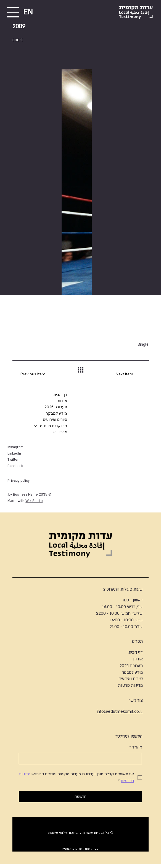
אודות (138, 659)
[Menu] (13, 12)
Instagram (15, 447)
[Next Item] (131, 374)
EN (28, 12)
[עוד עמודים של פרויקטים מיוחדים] (35, 426)
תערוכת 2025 (131, 665)
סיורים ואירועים (130, 678)
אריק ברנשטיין (72, 848)
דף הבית (135, 652)
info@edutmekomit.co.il (120, 711)
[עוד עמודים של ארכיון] (54, 432)
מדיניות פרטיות (130, 685)
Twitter (13, 459)
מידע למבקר (132, 672)
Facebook (15, 466)
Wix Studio (34, 501)
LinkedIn (14, 453)
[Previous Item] (28, 374)
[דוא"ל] (81, 758)
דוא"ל (136, 747)
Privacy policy (18, 480)
